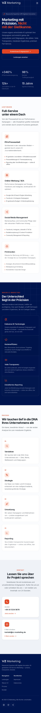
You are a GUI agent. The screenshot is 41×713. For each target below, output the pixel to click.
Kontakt (4, 690)
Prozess (4, 686)
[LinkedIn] (4, 705)
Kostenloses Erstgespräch (20, 51)
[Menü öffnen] (37, 3)
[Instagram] (8, 705)
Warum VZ (5, 683)
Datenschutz (18, 683)
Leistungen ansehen (20, 57)
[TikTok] (13, 705)
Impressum (17, 679)
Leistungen (5, 679)
